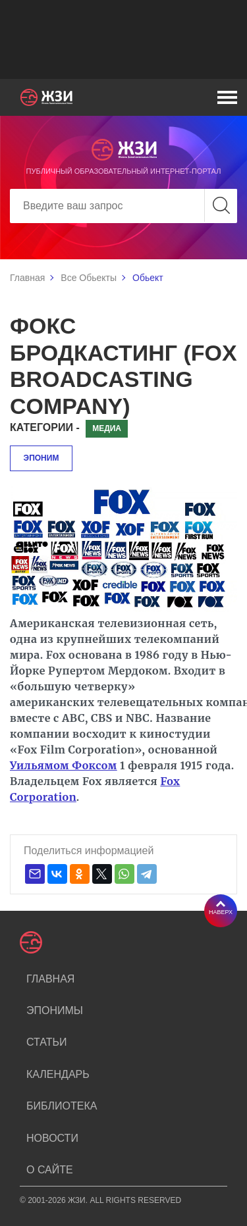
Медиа (106, 428)
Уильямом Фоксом (63, 765)
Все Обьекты (89, 277)
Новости (52, 1138)
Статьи (46, 1042)
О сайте (49, 1169)
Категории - (45, 427)
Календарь (58, 1074)
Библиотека (61, 1105)
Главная (27, 277)
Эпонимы (54, 1010)
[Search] (123, 206)
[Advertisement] (123, 39)
